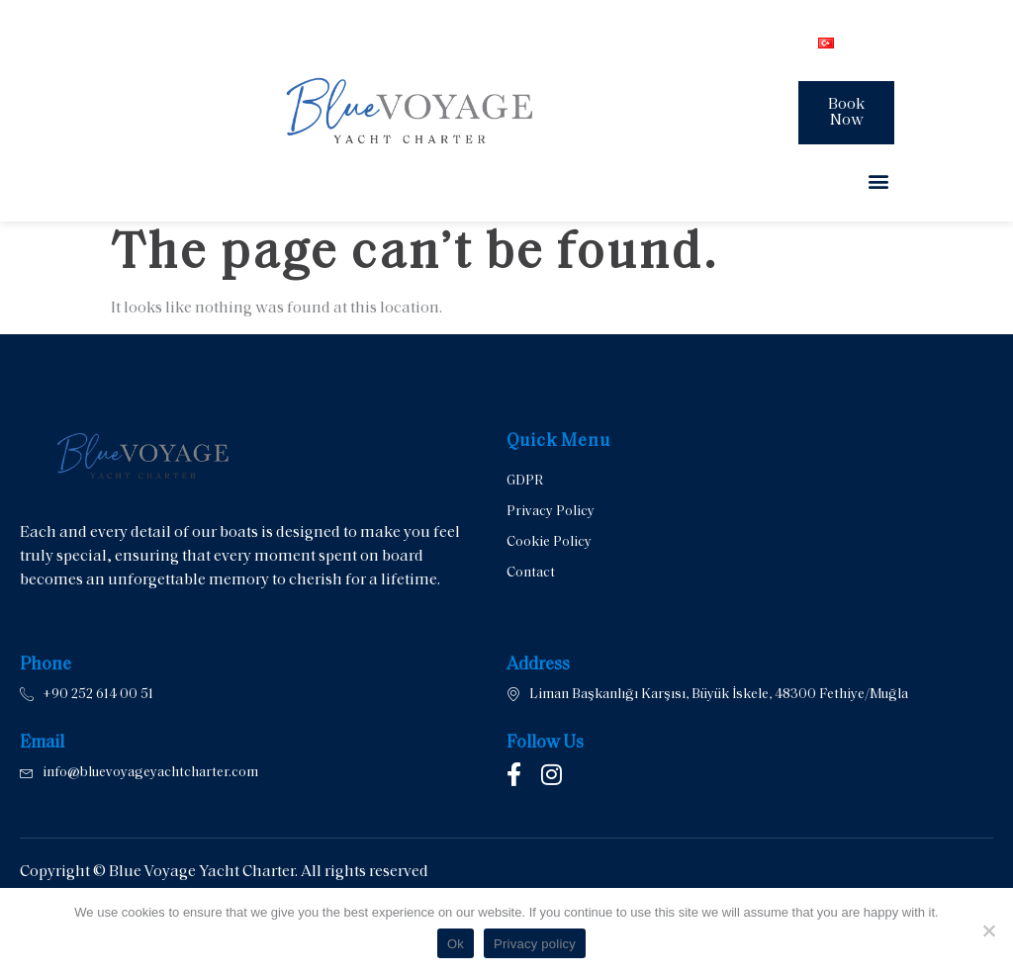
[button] (878, 180)
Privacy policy (535, 943)
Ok (455, 943)
